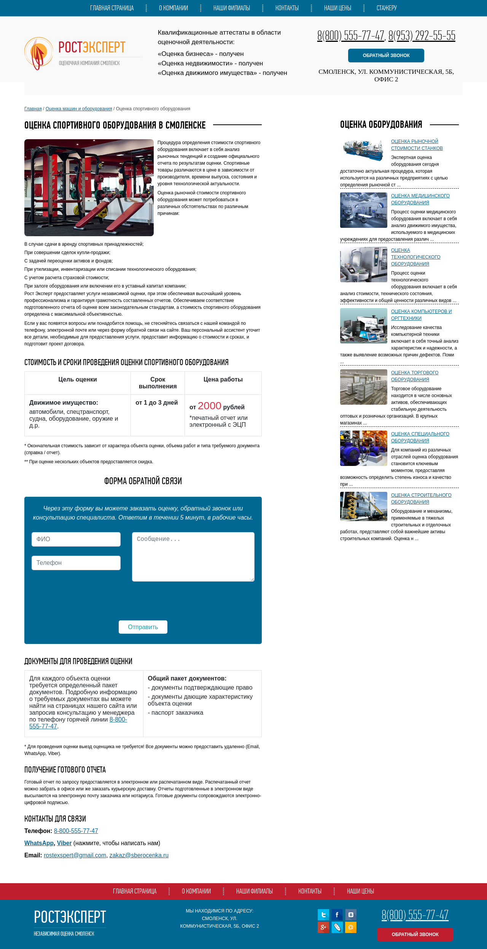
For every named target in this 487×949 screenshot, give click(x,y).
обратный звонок (386, 55)
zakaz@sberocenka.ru (139, 855)
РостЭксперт (70, 923)
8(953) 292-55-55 (421, 35)
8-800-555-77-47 (76, 831)
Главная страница (112, 8)
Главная (33, 108)
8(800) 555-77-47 (350, 35)
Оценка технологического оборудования (416, 257)
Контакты (287, 8)
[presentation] (89, 602)
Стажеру (387, 8)
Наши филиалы (231, 8)
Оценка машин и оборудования (79, 108)
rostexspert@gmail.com (75, 855)
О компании (173, 8)
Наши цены (337, 8)
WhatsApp (39, 843)
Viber (64, 843)
